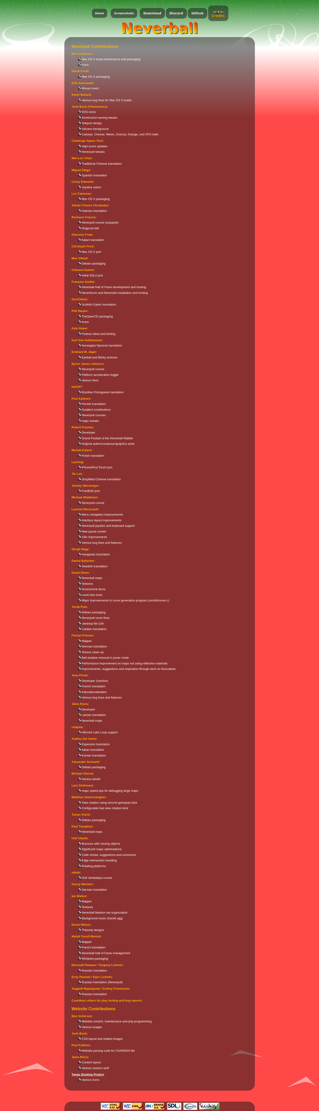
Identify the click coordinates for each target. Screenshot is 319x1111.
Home (99, 13)
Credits (218, 16)
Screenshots (124, 13)
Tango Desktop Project (88, 1074)
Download (152, 13)
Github (197, 13)
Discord (176, 13)
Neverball (159, 28)
